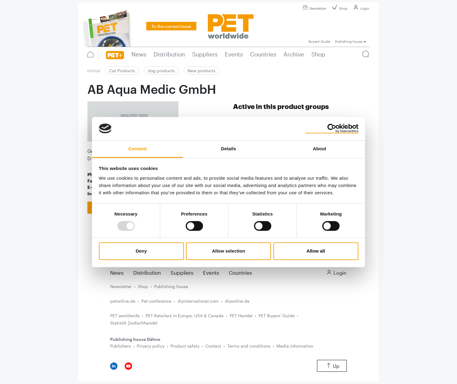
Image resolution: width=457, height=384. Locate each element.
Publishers (120, 345)
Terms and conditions (248, 345)
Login (360, 8)
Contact (213, 345)
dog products (161, 70)
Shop (338, 8)
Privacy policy (150, 345)
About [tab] (319, 148)
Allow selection (228, 251)
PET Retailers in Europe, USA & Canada (185, 315)
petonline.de (122, 301)
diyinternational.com (198, 301)
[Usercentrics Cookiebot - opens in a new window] (331, 128)
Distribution (147, 273)
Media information (294, 345)
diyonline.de (237, 301)
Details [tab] (228, 148)
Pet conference (156, 301)
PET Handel (241, 315)
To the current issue (171, 26)
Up (331, 366)
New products (201, 70)
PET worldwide (125, 315)
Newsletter (313, 8)
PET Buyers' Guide (277, 315)
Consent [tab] (137, 148)
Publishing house (171, 286)
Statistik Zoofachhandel (133, 322)
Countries (240, 273)
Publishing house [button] (348, 41)
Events (211, 273)
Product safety (185, 345)
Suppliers (182, 273)
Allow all (315, 251)
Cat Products (122, 70)
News (117, 273)
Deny (141, 251)
